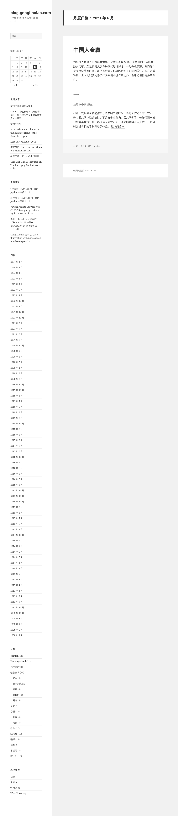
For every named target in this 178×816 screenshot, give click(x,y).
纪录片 (13, 733)
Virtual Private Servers (22, 206)
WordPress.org (18, 793)
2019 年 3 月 (16, 412)
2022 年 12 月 (17, 300)
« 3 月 (17, 85)
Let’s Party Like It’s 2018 (23, 141)
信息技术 (14, 672)
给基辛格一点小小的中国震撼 (24, 156)
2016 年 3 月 (16, 479)
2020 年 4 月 (16, 367)
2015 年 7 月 (16, 518)
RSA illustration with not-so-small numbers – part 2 (25, 238)
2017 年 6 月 (16, 451)
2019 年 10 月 (17, 390)
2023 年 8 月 (16, 278)
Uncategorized (18, 661)
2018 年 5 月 (16, 434)
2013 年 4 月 (16, 585)
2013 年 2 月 (16, 596)
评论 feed (15, 787)
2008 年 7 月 (16, 624)
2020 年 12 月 (17, 345)
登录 (12, 776)
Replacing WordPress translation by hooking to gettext (23, 226)
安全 (15, 678)
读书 (12, 744)
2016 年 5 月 (16, 473)
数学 (12, 728)
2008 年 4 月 (16, 635)
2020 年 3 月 (16, 373)
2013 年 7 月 (16, 574)
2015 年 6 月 (16, 523)
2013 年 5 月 (16, 579)
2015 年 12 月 (17, 490)
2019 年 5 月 (16, 406)
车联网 (13, 750)
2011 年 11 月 (17, 607)
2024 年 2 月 (16, 267)
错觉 (15, 722)
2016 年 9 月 (16, 462)
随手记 (13, 756)
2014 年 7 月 (16, 546)
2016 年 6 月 (16, 468)
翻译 (12, 739)
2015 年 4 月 (16, 529)
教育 (15, 717)
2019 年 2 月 (16, 417)
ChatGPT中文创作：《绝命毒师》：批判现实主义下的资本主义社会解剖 (26, 115)
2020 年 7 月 (16, 351)
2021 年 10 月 (17, 317)
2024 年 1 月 (16, 273)
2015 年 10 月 (17, 501)
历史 (12, 705)
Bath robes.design (19, 219)
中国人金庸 (86, 49)
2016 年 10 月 (17, 457)
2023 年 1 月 (16, 295)
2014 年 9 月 (16, 540)
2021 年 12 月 (17, 312)
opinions (14, 655)
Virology (14, 666)
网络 (15, 700)
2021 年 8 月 (16, 323)
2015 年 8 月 (16, 512)
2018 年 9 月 (16, 429)
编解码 (16, 694)
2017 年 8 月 (16, 440)
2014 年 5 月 (16, 557)
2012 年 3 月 (16, 601)
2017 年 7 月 (16, 445)
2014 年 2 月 (16, 568)
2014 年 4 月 (16, 562)
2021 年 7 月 (16, 328)
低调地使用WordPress (84, 170)
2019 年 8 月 (16, 395)
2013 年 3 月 (16, 590)
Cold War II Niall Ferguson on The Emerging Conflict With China (26, 165)
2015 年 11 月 (17, 496)
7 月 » (36, 85)
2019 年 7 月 (16, 401)
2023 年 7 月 (16, 284)
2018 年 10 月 (17, 423)
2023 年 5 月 (16, 289)
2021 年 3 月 (16, 339)
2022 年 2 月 (16, 306)
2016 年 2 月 (16, 484)
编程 (15, 689)
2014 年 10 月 (17, 535)
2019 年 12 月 (17, 384)
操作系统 (17, 683)
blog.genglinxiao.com (30, 12)
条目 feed (15, 782)
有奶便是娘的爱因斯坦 (21, 106)
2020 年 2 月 (16, 378)
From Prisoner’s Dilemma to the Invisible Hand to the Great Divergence (25, 133)
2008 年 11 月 (17, 613)
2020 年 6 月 (16, 356)
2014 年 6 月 (16, 551)
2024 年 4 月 (16, 261)
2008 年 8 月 (16, 618)
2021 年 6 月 (16, 334)
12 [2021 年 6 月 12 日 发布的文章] (35, 67)
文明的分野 (16, 123)
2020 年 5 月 (16, 362)
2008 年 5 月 (16, 629)
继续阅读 (118, 126)
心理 (12, 711)
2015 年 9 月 (16, 507)
